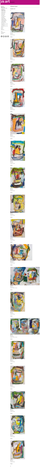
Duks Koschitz (3, 14)
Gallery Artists (3, 7)
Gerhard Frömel (3, 11)
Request (11, 36)
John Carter (2, 9)
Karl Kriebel (2, 15)
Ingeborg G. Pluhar (3, 19)
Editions (2, 28)
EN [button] (38, 4)
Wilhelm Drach (3, 10)
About (2, 31)
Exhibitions (2, 6)
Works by (2, 26)
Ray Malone (2, 17)
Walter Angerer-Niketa (4, 8)
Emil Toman (2, 23)
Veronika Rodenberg (4, 20)
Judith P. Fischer (3, 11)
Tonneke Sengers (3, 21)
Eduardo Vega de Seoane (4, 24)
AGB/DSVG (2, 33)
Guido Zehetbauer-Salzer (4, 25)
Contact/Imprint (3, 32)
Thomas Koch (3, 13)
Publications (2, 29)
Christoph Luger (3, 16)
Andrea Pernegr (3, 18)
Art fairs (2, 27)
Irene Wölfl (2, 25)
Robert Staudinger (3, 22)
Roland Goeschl (3, 12)
